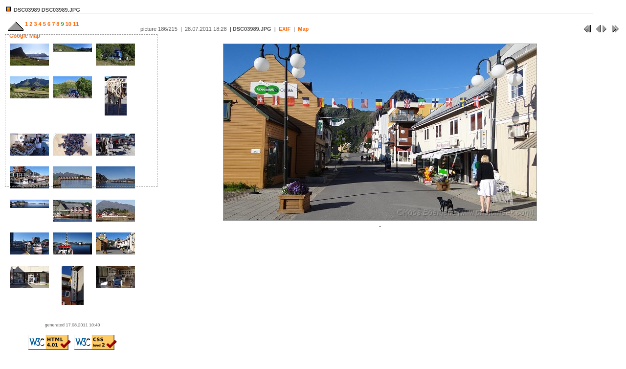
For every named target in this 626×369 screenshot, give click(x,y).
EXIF (285, 29)
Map (303, 29)
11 (75, 24)
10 (67, 24)
